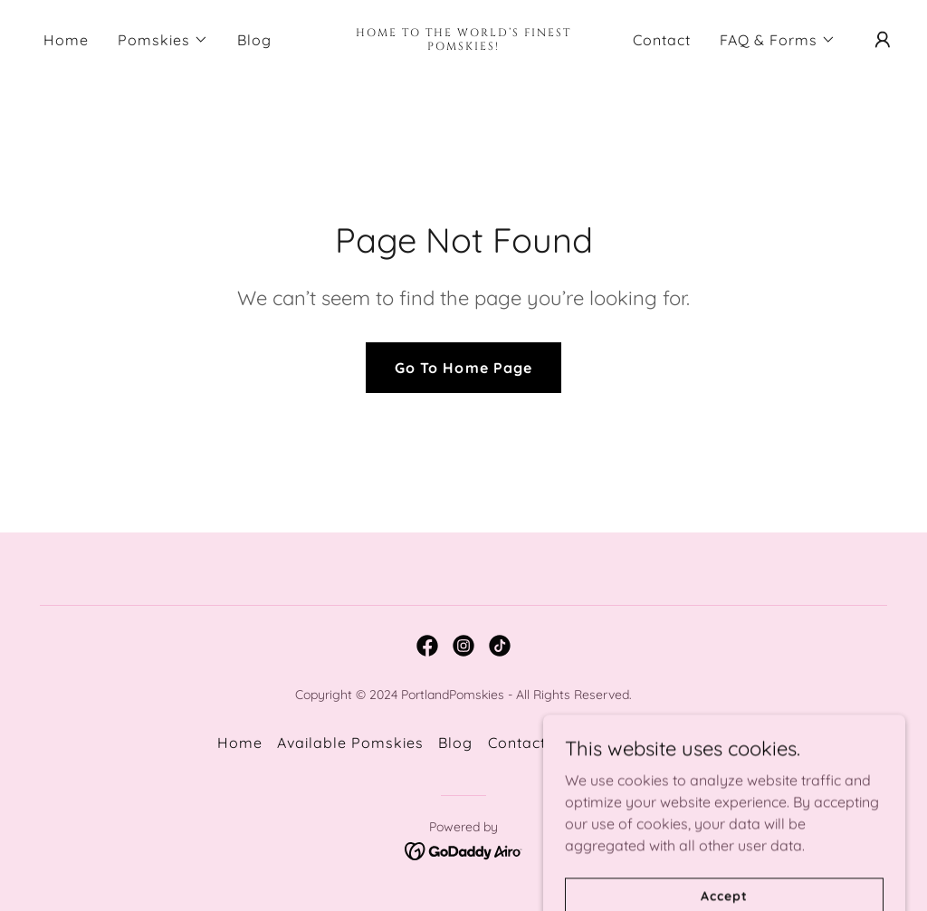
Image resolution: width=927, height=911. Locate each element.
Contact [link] (662, 40)
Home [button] (240, 743)
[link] (463, 44)
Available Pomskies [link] (350, 743)
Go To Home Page (463, 368)
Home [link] (66, 40)
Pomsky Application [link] (635, 743)
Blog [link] (254, 40)
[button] (163, 40)
